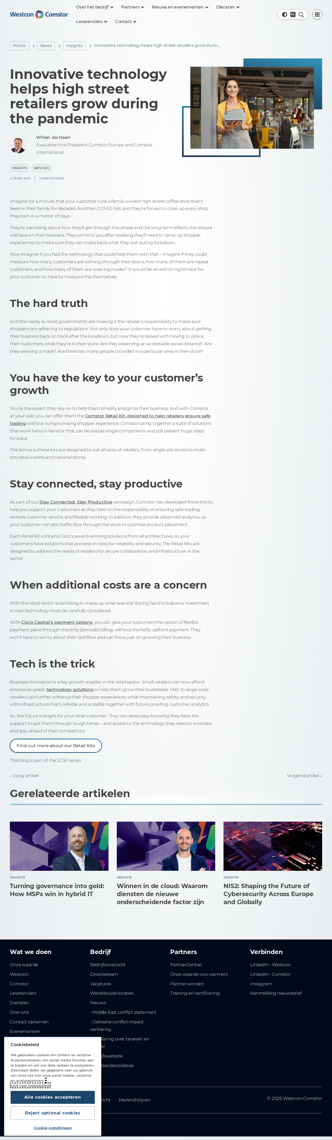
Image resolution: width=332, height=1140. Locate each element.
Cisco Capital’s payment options (56, 622)
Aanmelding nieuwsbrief (276, 993)
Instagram (261, 983)
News (46, 45)
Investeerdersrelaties (112, 1065)
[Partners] (132, 7)
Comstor (19, 983)
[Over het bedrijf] (94, 7)
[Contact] (125, 22)
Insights (74, 45)
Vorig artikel (25, 775)
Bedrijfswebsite (106, 1056)
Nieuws (98, 1002)
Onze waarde (24, 964)
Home (19, 45)
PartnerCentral (185, 964)
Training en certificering (195, 993)
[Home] (39, 14)
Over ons (19, 1012)
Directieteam (104, 974)
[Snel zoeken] (301, 14)
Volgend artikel (303, 775)
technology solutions (69, 689)
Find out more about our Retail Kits (56, 745)
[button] (284, 14)
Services (41, 168)
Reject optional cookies (52, 1113)
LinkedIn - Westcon (270, 964)
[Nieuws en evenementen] (180, 7)
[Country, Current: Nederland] (292, 14)
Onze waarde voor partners (199, 974)
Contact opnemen (29, 1021)
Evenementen (25, 1031)
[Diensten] (227, 7)
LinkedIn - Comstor (270, 974)
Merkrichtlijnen (135, 1099)
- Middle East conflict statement (123, 1012)
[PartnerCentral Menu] (317, 14)
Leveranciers (23, 993)
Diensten (19, 1002)
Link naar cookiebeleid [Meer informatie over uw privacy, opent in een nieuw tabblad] (30, 1085)
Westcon (19, 974)
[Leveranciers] (91, 22)
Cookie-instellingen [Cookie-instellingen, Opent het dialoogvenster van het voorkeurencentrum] (53, 1128)
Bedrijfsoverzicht (108, 964)
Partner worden (187, 983)
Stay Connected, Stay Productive (75, 502)
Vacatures (100, 983)
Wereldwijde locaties (112, 993)
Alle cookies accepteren (52, 1097)
